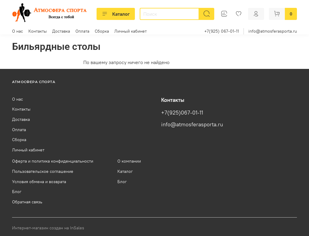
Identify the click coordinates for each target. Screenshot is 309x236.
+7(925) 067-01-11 (221, 31)
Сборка (102, 31)
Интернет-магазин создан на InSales (48, 228)
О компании (129, 161)
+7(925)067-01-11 (182, 112)
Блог (16, 191)
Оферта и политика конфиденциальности (52, 161)
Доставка (61, 31)
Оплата (82, 31)
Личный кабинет (130, 31)
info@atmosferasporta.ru (272, 31)
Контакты (37, 31)
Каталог (116, 14)
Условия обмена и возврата (39, 181)
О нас (17, 31)
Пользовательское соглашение (42, 171)
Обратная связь (27, 202)
